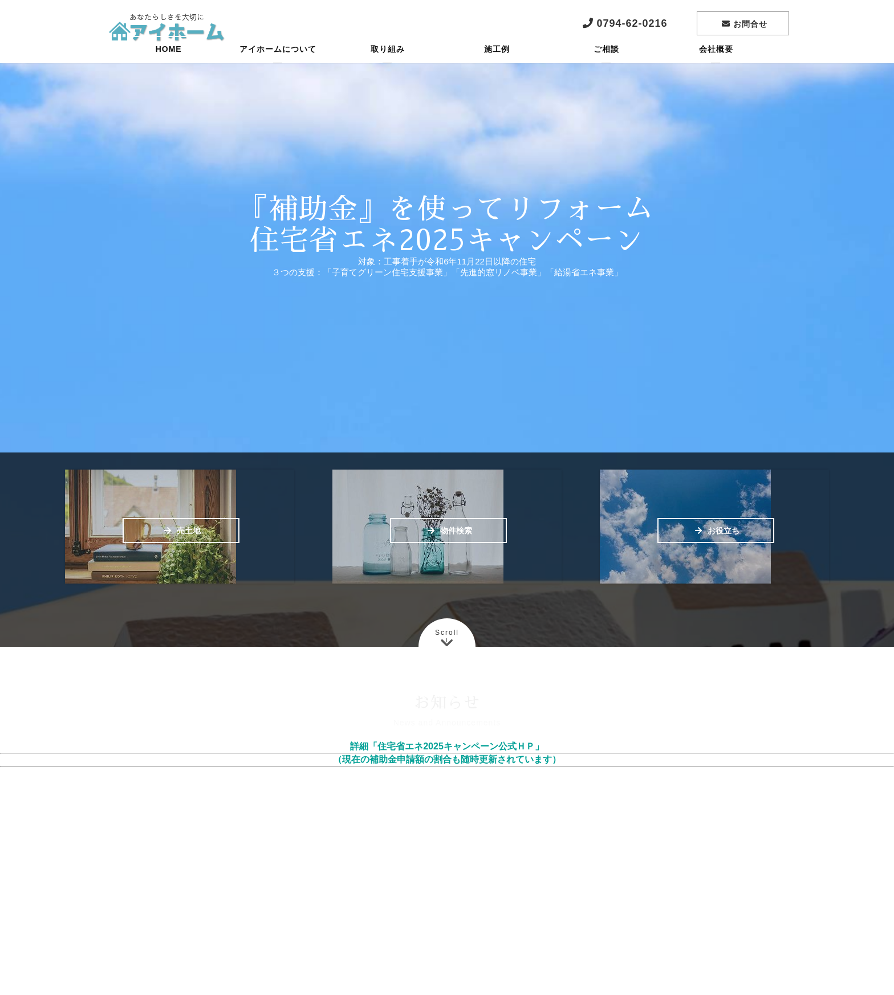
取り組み (388, 65)
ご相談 (606, 65)
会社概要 (716, 65)
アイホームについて (277, 65)
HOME (169, 65)
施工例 (497, 65)
